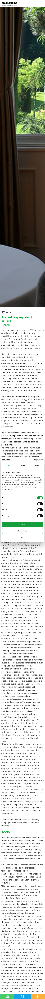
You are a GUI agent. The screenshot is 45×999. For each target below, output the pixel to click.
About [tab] (37, 465)
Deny (22, 537)
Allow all (23, 524)
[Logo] (9, 4)
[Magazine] (7, 996)
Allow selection (22, 531)
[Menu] (41, 4)
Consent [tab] (8, 465)
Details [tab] (22, 465)
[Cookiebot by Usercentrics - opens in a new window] (34, 460)
